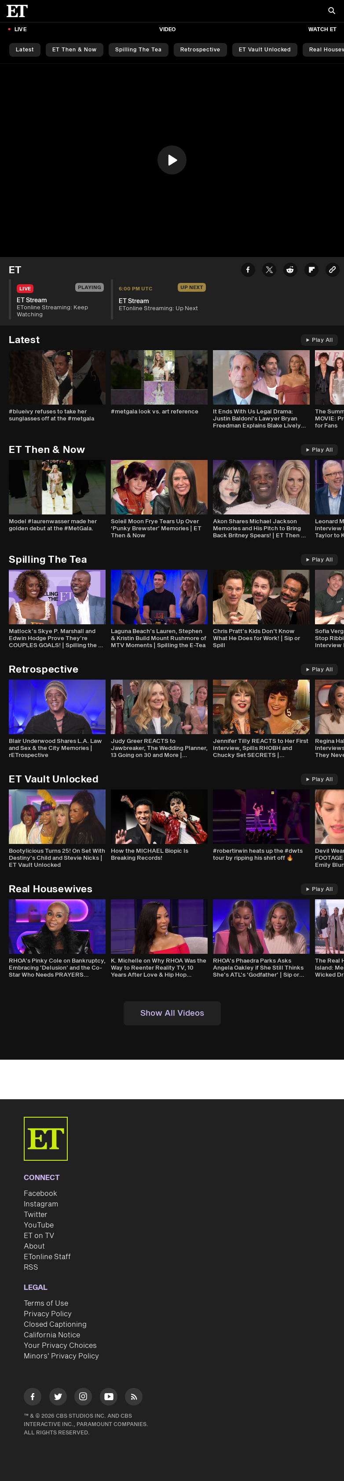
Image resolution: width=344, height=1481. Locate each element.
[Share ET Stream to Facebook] (248, 271)
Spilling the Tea (138, 50)
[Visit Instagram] (83, 1398)
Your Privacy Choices (60, 1345)
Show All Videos (172, 1013)
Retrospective (200, 50)
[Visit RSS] (134, 1398)
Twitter (36, 1214)
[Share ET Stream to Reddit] (290, 271)
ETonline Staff (47, 1257)
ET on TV (39, 1236)
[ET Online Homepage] (20, 11)
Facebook (40, 1193)
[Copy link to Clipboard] (332, 271)
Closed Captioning (55, 1324)
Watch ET (322, 29)
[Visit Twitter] (58, 1398)
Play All (319, 340)
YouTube (39, 1225)
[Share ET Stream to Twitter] (269, 271)
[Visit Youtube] (108, 1398)
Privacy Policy (48, 1314)
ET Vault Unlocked (265, 50)
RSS (31, 1267)
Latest (25, 50)
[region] (172, 160)
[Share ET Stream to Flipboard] (311, 271)
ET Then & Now (74, 50)
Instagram (41, 1204)
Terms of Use (46, 1303)
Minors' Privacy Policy (61, 1356)
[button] (172, 159)
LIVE (20, 29)
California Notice (52, 1335)
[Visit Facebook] (32, 1398)
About (34, 1246)
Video (167, 29)
